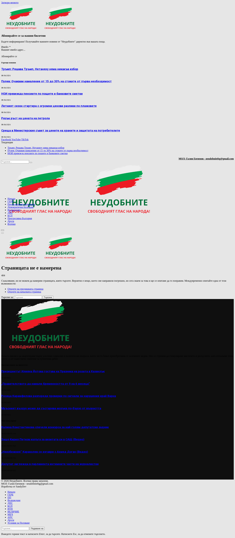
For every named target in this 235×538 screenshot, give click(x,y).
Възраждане (14, 210)
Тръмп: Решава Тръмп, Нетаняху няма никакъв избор (39, 69)
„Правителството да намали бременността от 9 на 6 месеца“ (45, 384)
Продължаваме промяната (21, 204)
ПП (9, 497)
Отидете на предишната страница (25, 289)
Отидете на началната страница (24, 291)
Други (11, 221)
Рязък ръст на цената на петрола (25, 118)
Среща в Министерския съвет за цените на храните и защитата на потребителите (60, 130)
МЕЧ (10, 514)
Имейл (6, 47)
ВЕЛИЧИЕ (13, 511)
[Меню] (2, 230)
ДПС (10, 212)
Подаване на (37, 528)
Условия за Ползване (19, 523)
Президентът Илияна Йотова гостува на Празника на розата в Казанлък (53, 371)
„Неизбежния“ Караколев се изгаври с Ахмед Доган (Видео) (44, 452)
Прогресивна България (20, 218)
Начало (11, 198)
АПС (10, 517)
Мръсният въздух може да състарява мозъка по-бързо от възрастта (51, 408)
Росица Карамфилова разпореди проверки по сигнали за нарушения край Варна (58, 396)
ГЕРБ (10, 201)
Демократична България (20, 207)
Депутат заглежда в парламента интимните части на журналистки (50, 464)
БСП (10, 215)
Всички (12, 224)
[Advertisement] (193, 232)
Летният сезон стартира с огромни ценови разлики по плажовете (49, 106)
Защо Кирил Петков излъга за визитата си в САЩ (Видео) (42, 439)
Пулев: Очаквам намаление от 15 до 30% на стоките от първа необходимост (56, 81)
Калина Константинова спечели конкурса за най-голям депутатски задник (55, 427)
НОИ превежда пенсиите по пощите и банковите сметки (42, 93)
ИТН (10, 508)
